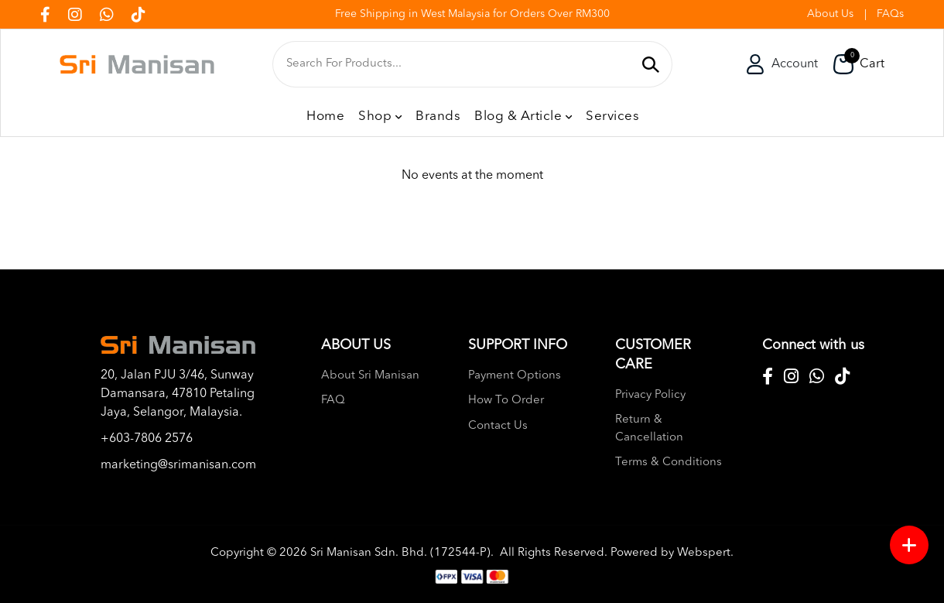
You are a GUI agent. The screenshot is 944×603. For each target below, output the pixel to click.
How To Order (506, 400)
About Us (830, 14)
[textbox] (459, 64)
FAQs (890, 14)
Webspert (703, 553)
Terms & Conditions (668, 462)
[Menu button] (909, 545)
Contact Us (498, 426)
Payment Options (514, 376)
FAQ (333, 400)
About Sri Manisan (370, 376)
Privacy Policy (650, 395)
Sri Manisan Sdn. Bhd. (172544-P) (400, 553)
